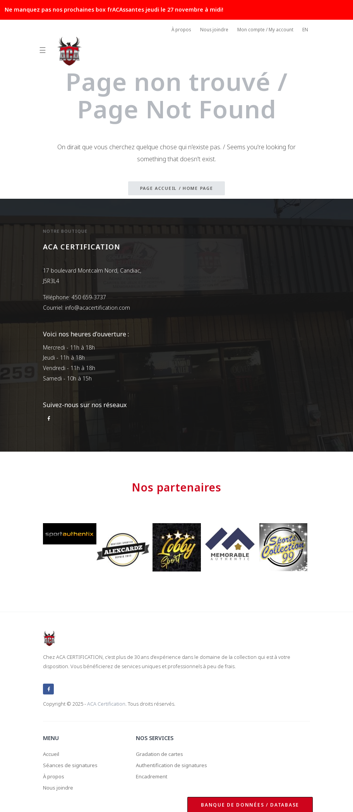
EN (305, 30)
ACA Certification (106, 701)
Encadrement (153, 775)
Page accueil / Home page (176, 188)
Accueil (51, 752)
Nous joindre (211, 30)
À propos (176, 30)
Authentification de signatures (174, 764)
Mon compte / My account (264, 30)
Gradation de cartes (161, 752)
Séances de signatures (71, 764)
